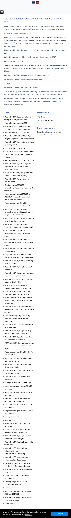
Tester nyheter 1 (10, 503)
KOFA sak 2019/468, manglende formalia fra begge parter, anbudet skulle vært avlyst (19, 346)
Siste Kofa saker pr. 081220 (15, 148)
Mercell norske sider (46, 120)
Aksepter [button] (60, 513)
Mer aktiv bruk (10, 488)
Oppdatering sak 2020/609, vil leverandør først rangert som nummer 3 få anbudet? (18, 188)
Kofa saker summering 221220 (16, 123)
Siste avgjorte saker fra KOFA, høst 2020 (19, 160)
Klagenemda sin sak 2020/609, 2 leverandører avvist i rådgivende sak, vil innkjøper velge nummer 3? (18, 212)
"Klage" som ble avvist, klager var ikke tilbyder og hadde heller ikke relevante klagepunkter (18, 300)
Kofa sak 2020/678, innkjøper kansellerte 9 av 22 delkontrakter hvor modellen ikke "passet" (19, 154)
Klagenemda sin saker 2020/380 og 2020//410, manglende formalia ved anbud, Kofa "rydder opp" (17, 197)
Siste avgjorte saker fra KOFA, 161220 (18, 132)
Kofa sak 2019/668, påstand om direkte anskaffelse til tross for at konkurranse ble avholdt (19, 309)
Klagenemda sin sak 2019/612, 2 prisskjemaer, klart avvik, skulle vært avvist (17, 233)
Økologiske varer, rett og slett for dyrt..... (19, 383)
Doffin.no (42, 117)
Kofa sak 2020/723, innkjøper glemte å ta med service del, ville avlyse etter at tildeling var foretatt (19, 166)
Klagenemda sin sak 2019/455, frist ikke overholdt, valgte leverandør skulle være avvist (18, 242)
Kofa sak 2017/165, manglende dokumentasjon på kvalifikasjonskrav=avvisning (15, 451)
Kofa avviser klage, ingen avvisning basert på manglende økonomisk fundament (17, 318)
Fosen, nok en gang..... (13, 417)
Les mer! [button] (28, 515)
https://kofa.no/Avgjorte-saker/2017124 (18, 33)
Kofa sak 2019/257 (11, 420)
